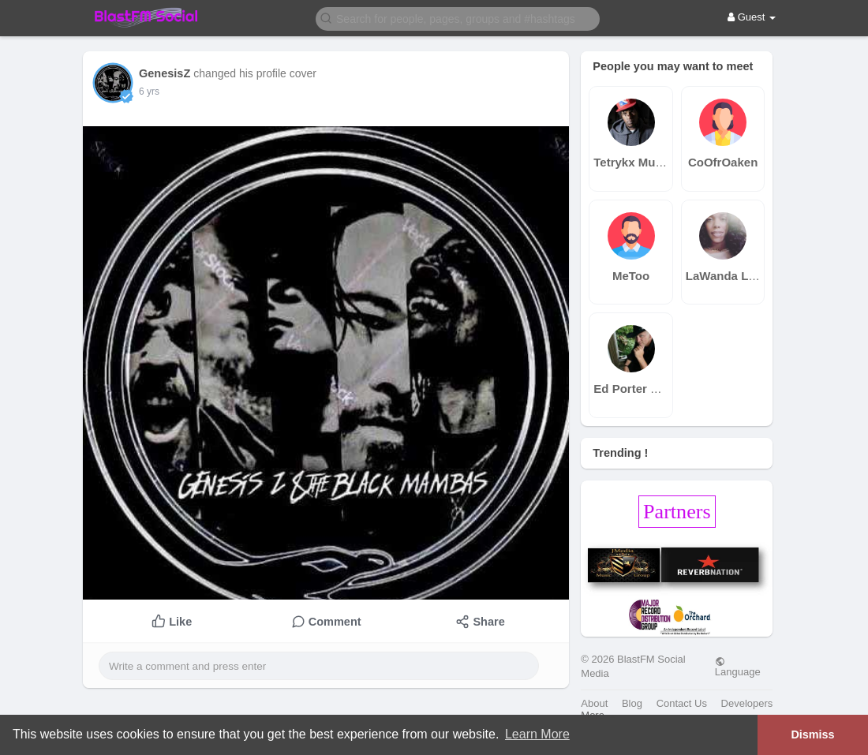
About (594, 703)
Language (738, 666)
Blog (632, 703)
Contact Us (682, 703)
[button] (457, 18)
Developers (747, 703)
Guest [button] (752, 17)
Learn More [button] (537, 734)
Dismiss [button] (812, 734)
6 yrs (149, 91)
